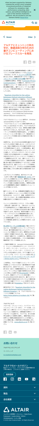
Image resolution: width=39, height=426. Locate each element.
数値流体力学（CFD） (25, 177)
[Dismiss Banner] (35, 10)
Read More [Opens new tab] (24, 17)
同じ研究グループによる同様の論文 (14, 226)
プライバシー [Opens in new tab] (19, 414)
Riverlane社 (24, 273)
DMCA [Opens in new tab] (23, 416)
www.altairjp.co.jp (20, 322)
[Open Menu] (35, 23)
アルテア (29, 72)
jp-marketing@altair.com (12, 355)
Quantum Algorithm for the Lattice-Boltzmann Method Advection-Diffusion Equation (17, 97)
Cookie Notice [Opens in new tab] (16, 416)
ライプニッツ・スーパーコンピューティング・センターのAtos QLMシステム (19, 256)
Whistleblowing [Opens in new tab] (8, 418)
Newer (9, 37)
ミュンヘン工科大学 (24, 74)
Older (30, 37)
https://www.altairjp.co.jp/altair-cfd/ (16, 295)
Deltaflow (19, 283)
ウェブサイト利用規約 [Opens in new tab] (9, 414)
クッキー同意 (17, 418)
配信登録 (9, 374)
